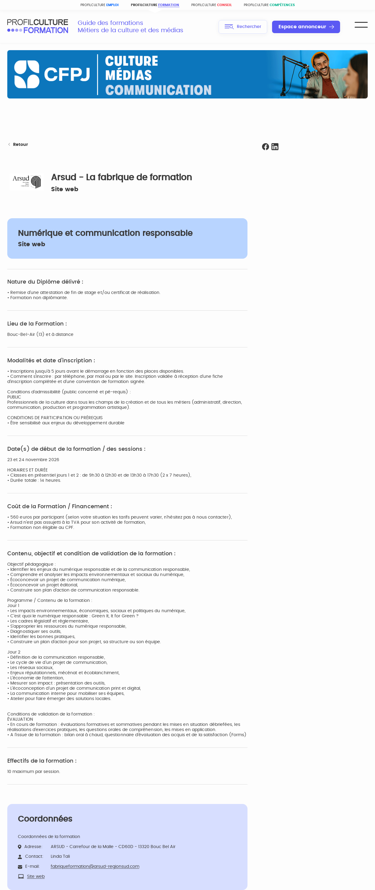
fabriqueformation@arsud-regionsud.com (95, 866)
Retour (17, 144)
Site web (64, 189)
